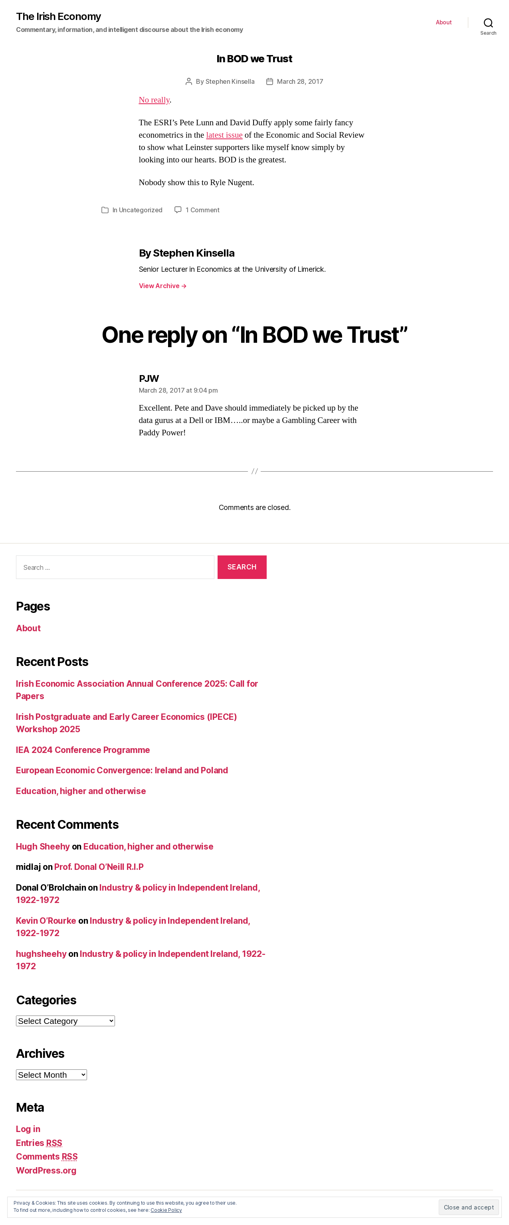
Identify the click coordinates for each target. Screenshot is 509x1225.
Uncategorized (141, 210)
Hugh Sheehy (43, 847)
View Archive (163, 286)
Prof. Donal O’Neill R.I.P (98, 867)
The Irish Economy (58, 16)
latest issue (224, 135)
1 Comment (203, 210)
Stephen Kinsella (230, 81)
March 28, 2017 (300, 81)
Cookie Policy (166, 1210)
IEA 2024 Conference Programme (83, 750)
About (444, 22)
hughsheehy (41, 954)
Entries (39, 1143)
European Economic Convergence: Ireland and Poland (122, 770)
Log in (28, 1129)
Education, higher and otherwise (81, 791)
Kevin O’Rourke (46, 921)
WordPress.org (46, 1171)
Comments (47, 1157)
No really (154, 100)
